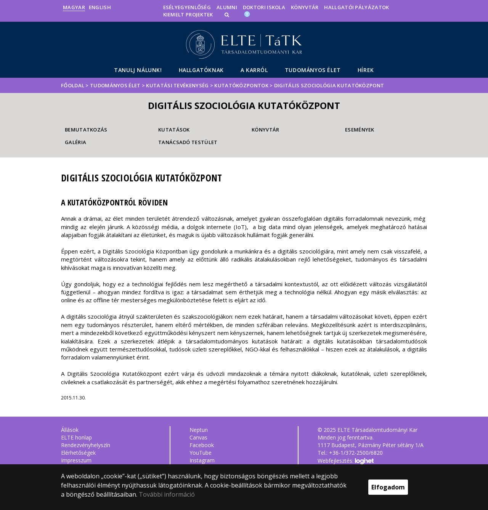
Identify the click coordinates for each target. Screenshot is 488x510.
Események (359, 129)
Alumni (227, 7)
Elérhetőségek (78, 452)
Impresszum (76, 460)
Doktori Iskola (264, 7)
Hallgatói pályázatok (356, 7)
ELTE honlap (76, 437)
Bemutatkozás (86, 129)
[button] (228, 14)
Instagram (202, 460)
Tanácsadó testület (187, 142)
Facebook (201, 445)
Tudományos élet (313, 70)
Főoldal (73, 85)
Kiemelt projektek (188, 14)
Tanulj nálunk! (138, 70)
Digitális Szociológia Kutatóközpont (329, 85)
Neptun (198, 429)
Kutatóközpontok (241, 85)
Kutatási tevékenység (177, 85)
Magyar (74, 7)
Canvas (198, 437)
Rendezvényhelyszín (85, 445)
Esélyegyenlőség (187, 7)
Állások (70, 429)
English (100, 7)
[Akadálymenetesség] (247, 13)
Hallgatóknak (201, 70)
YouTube (200, 452)
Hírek (366, 70)
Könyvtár (304, 7)
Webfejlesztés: (345, 461)
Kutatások (174, 129)
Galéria (75, 142)
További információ (167, 494)
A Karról (254, 70)
